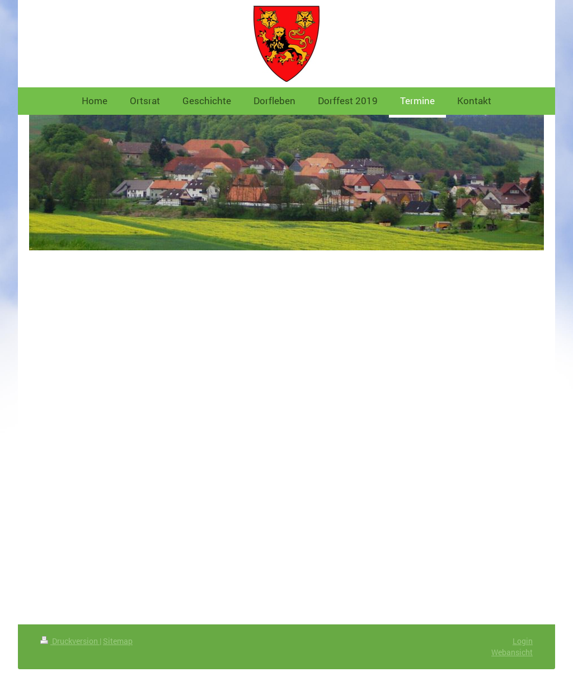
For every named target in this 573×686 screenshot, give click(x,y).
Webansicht (512, 652)
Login (523, 641)
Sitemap (118, 641)
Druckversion (70, 641)
